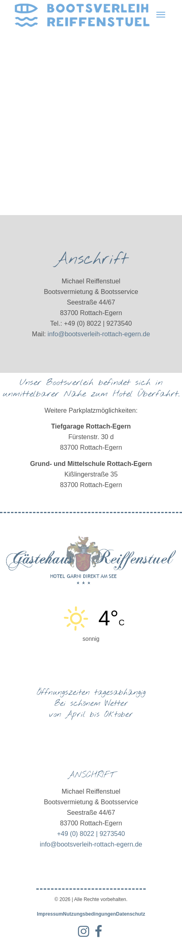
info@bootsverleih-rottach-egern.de (99, 334)
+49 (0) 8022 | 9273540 (91, 833)
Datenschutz (130, 914)
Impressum (50, 914)
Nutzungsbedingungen (89, 914)
